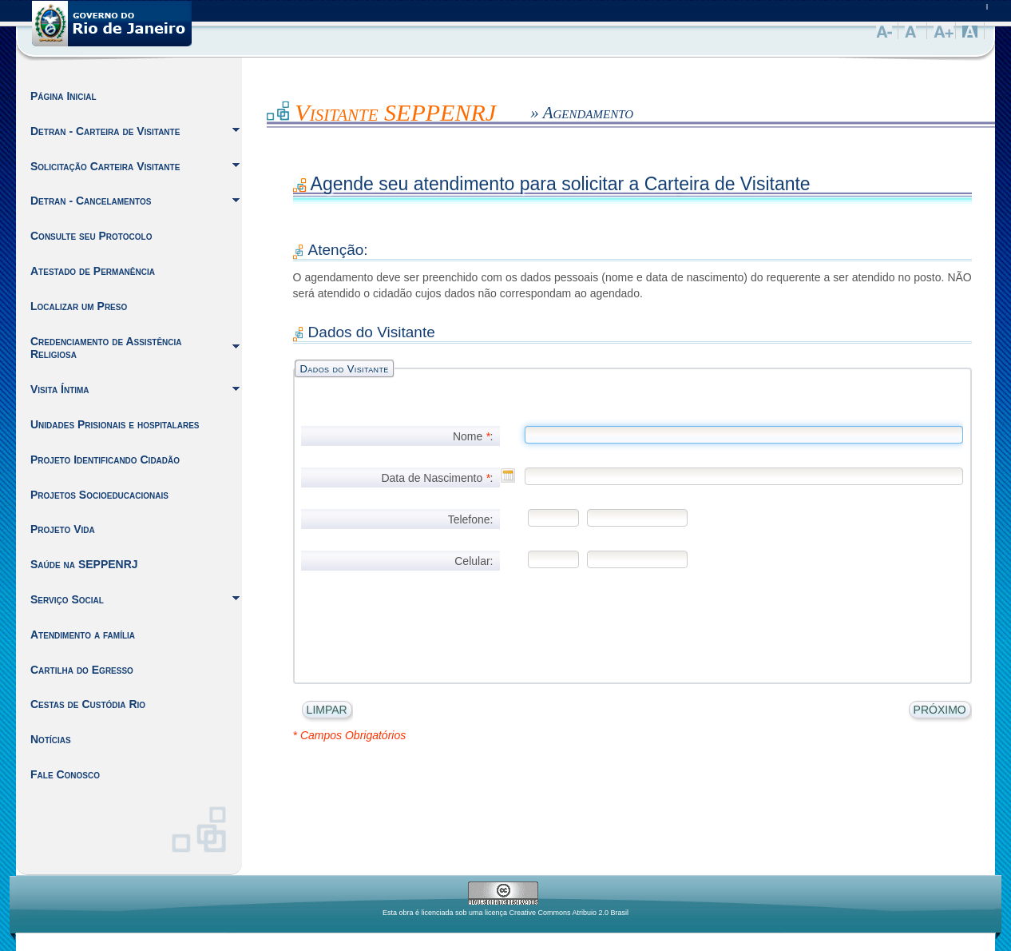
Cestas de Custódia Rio (87, 704)
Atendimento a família (82, 634)
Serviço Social (67, 599)
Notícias (50, 739)
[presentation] (394, 616)
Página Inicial (63, 96)
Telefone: (471, 519)
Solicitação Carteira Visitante (105, 166)
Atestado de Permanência (92, 271)
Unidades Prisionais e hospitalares (115, 424)
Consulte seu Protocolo (91, 235)
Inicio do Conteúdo (267, 109)
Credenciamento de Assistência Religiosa (106, 348)
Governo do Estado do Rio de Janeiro (112, 23)
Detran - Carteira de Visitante (105, 131)
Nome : (473, 436)
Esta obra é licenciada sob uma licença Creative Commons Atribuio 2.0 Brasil (505, 913)
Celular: (473, 561)
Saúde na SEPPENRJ (84, 564)
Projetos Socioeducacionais (99, 494)
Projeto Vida (62, 529)
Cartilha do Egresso (81, 669)
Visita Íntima (59, 389)
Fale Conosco (65, 774)
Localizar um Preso (78, 306)
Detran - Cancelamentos (90, 200)
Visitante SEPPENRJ (395, 112)
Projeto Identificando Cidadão (105, 459)
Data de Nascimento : (437, 478)
